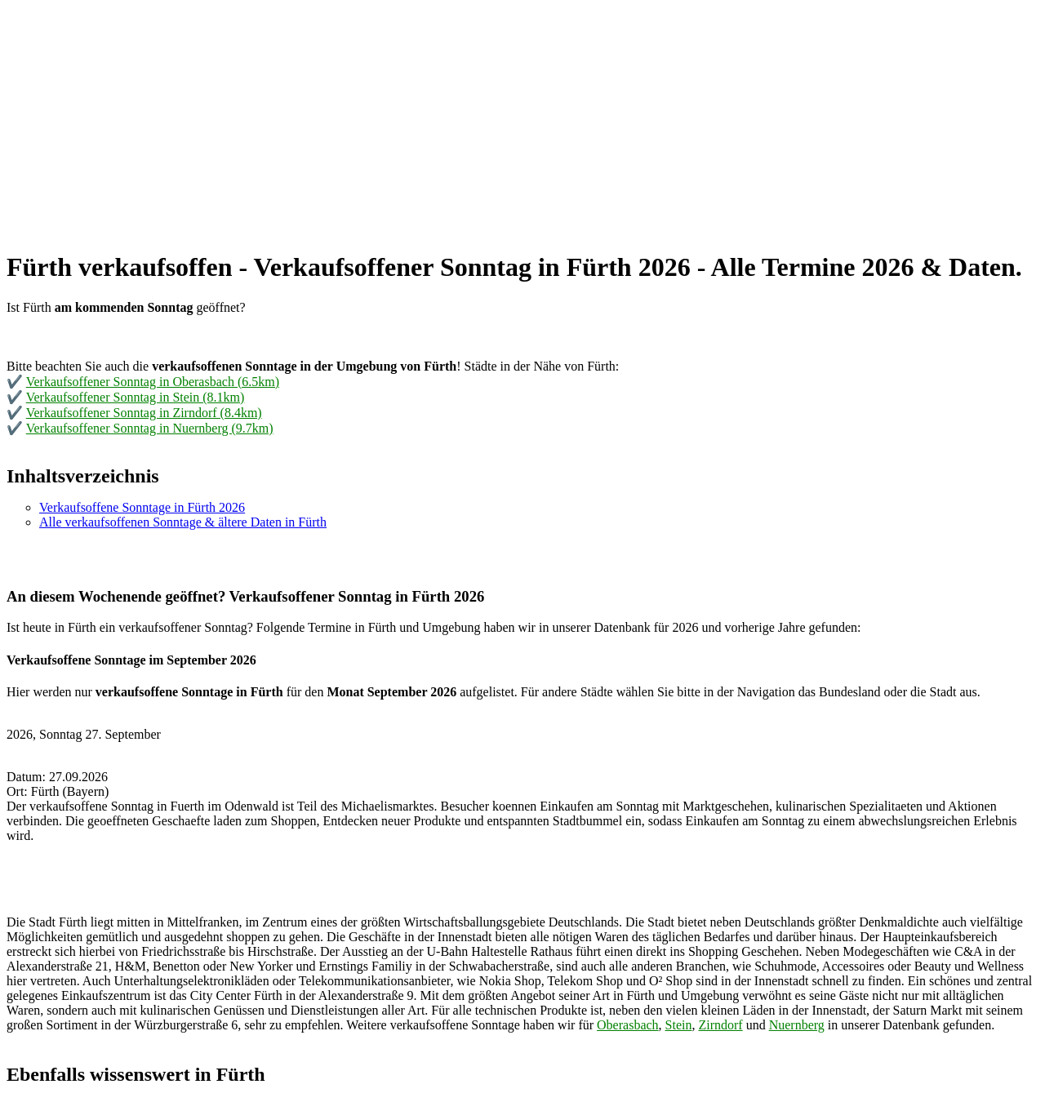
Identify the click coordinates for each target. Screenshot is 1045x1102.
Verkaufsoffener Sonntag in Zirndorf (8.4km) (144, 413)
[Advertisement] (496, 121)
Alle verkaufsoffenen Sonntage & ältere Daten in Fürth (183, 522)
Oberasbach (628, 1025)
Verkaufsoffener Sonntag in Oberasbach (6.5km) (152, 382)
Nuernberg (797, 1025)
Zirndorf (720, 1025)
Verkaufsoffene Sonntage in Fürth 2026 (142, 507)
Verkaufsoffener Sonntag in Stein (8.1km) (135, 397)
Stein (678, 1025)
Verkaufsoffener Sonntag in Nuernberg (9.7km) (149, 428)
